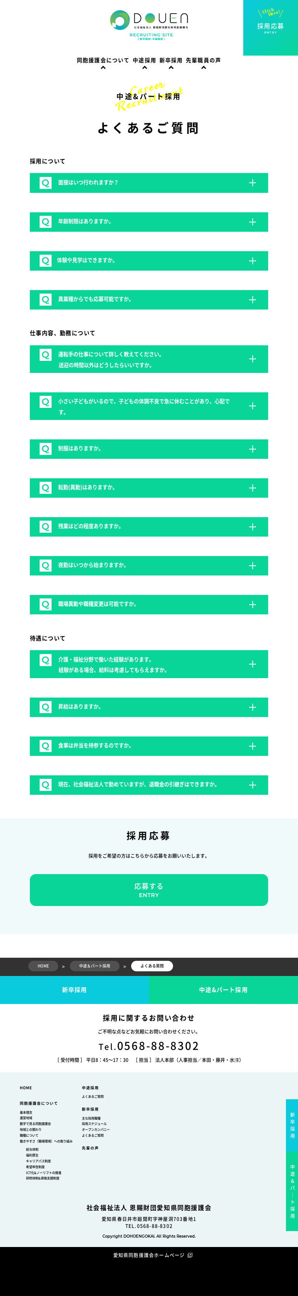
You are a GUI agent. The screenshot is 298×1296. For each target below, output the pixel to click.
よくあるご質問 (93, 1096)
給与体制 (32, 1149)
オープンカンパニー (96, 1129)
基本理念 (26, 1112)
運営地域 (26, 1117)
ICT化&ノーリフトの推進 (43, 1172)
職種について (29, 1135)
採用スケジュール (94, 1123)
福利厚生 (32, 1155)
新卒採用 (171, 60)
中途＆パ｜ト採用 (292, 1191)
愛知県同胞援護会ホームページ (149, 1255)
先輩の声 (90, 1148)
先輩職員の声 (203, 60)
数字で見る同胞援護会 (35, 1123)
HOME (26, 1088)
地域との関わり (31, 1129)
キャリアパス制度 (38, 1161)
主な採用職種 (91, 1118)
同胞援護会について (103, 60)
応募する (149, 891)
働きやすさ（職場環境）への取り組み (46, 1141)
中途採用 (144, 60)
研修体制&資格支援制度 (42, 1178)
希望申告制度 (35, 1166)
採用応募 (270, 28)
